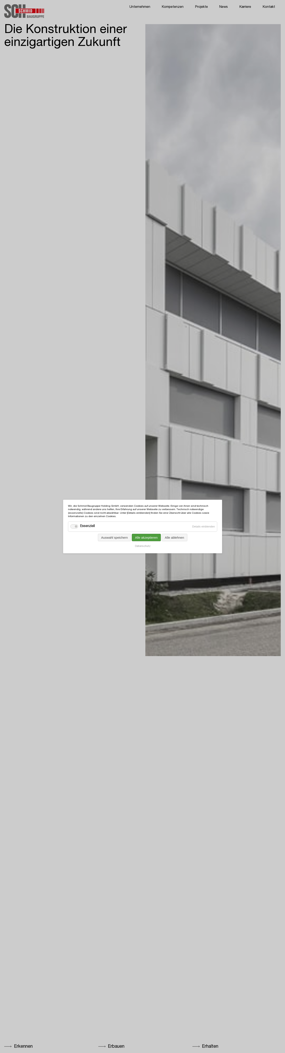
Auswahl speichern (114, 537)
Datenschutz (142, 546)
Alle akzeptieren (146, 537)
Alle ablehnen (174, 537)
